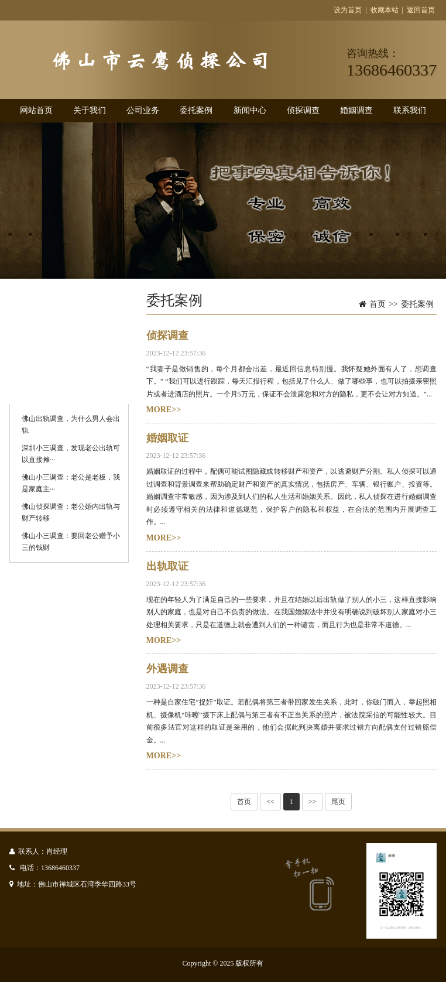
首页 (377, 304)
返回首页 (421, 10)
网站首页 (36, 110)
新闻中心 (250, 110)
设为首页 (348, 10)
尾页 (338, 802)
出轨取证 (167, 566)
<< (270, 802)
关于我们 (89, 110)
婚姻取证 (167, 438)
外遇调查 (167, 669)
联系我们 (409, 110)
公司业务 (142, 110)
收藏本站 (384, 10)
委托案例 (196, 110)
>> (312, 802)
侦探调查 (303, 110)
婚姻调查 (356, 110)
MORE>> (163, 409)
